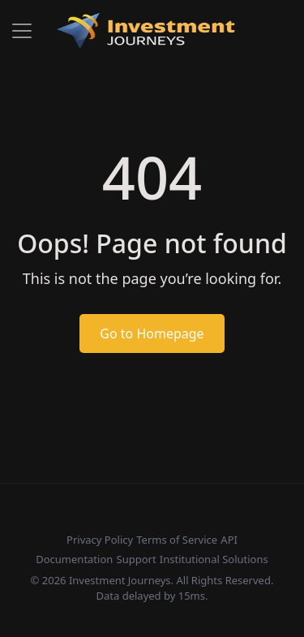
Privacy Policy (99, 539)
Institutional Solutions (214, 559)
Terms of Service (176, 539)
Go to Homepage (151, 333)
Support (136, 559)
